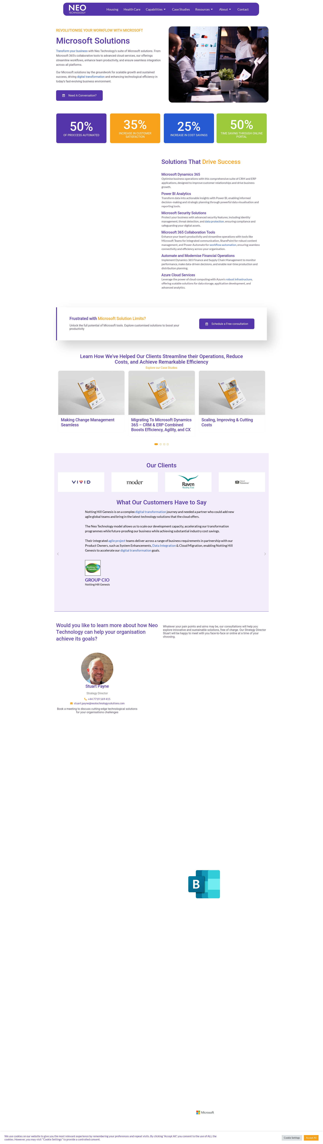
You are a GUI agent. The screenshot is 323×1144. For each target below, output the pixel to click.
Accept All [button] (311, 1137)
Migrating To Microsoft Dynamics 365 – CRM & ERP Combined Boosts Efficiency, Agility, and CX (161, 425)
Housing (112, 9)
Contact (243, 9)
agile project (116, 541)
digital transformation (91, 76)
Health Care (132, 9)
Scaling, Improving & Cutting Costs (227, 422)
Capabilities (156, 9)
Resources (204, 9)
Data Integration (164, 545)
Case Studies (181, 9)
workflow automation (223, 244)
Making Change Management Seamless (88, 422)
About (225, 9)
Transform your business (72, 51)
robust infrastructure (239, 279)
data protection (214, 221)
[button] (156, 444)
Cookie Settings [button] (292, 1137)
